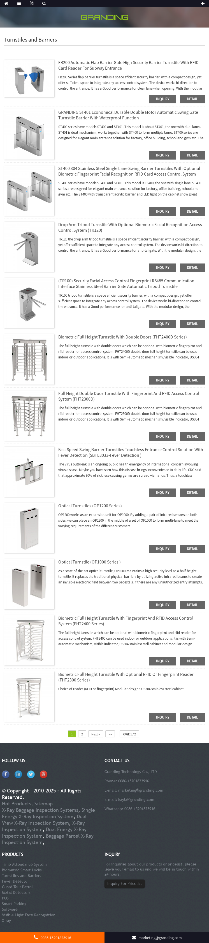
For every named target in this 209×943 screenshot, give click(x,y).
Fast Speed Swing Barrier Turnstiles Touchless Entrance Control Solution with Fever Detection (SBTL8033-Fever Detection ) (130, 452)
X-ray (6, 920)
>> (110, 734)
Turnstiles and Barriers (21, 875)
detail (192, 99)
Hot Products (16, 803)
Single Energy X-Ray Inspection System (48, 813)
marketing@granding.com (140, 790)
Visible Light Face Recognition (28, 914)
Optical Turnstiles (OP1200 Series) (90, 505)
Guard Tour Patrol (17, 886)
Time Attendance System (24, 864)
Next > (95, 734)
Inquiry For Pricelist (124, 883)
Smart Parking (14, 903)
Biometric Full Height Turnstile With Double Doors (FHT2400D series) (122, 337)
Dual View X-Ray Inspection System (44, 819)
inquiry (162, 99)
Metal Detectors (16, 892)
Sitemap (43, 803)
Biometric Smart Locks (22, 869)
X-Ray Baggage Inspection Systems (40, 810)
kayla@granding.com (136, 799)
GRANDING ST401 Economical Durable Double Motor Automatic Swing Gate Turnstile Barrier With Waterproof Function (128, 115)
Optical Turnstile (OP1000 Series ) (89, 562)
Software (10, 909)
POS (5, 898)
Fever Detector (15, 881)
